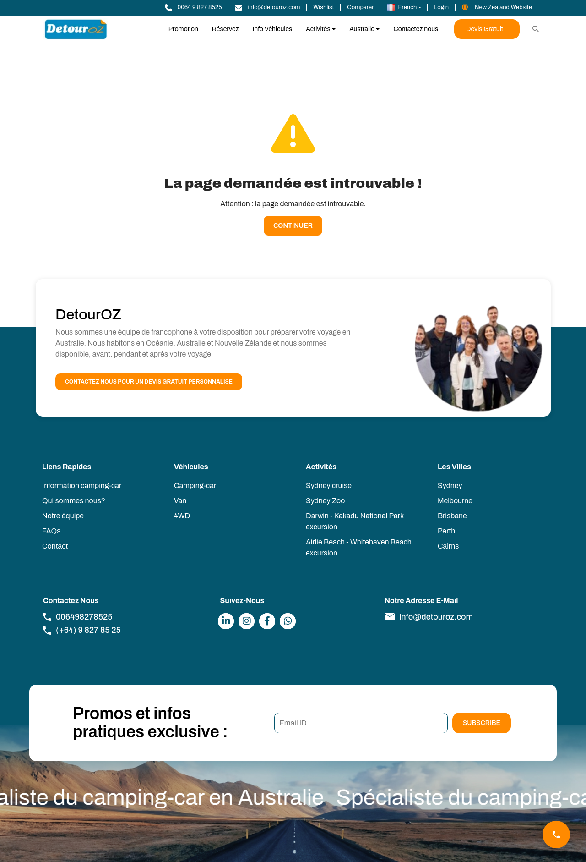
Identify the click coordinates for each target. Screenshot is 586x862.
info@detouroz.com (429, 616)
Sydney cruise (329, 485)
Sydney (450, 485)
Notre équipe (63, 516)
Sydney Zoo (325, 501)
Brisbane (452, 516)
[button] (404, 8)
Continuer (293, 225)
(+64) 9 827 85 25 (82, 630)
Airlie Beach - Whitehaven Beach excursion (359, 547)
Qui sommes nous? (73, 501)
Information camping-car (81, 485)
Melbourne (455, 501)
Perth (446, 531)
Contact (55, 546)
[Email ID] (361, 723)
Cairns (448, 546)
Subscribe (481, 722)
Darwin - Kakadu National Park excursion (355, 521)
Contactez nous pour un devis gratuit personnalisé (149, 382)
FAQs (51, 531)
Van (180, 501)
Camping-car (195, 485)
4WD (182, 516)
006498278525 (78, 616)
